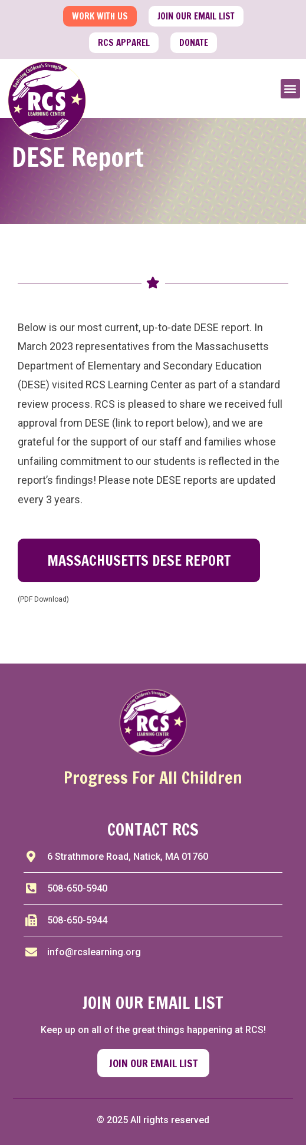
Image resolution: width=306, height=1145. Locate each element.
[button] (290, 88)
